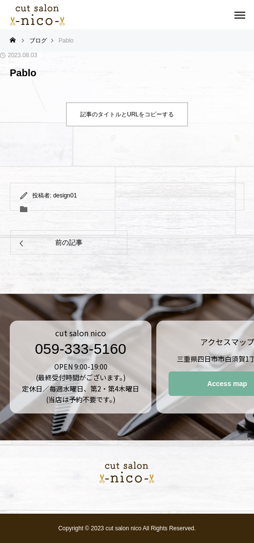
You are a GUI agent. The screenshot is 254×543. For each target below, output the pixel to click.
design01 (65, 195)
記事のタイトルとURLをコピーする (127, 114)
